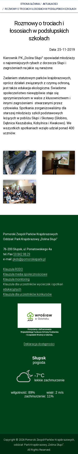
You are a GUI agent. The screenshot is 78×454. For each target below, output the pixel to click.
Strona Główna (30, 4)
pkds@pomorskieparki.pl (29, 259)
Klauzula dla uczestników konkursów (27, 294)
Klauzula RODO (13, 269)
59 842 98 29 (21, 254)
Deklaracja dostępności (39, 344)
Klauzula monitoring (16, 279)
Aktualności (50, 4)
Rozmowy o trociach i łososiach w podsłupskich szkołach (40, 9)
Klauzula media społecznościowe (25, 274)
